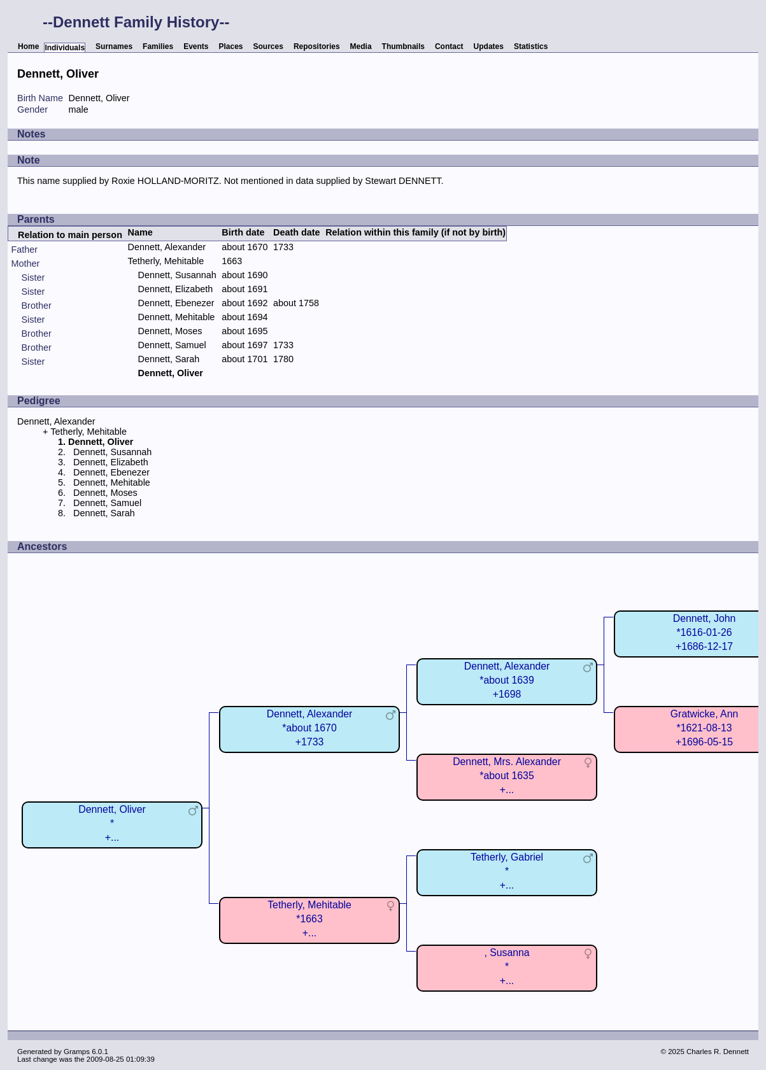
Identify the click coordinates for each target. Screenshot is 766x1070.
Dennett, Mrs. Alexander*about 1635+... (507, 775)
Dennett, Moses (170, 331)
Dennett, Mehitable (176, 317)
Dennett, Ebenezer (176, 303)
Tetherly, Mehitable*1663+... (309, 918)
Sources (268, 46)
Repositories (317, 46)
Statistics (531, 46)
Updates (489, 46)
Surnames (114, 46)
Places (230, 46)
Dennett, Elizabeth (175, 289)
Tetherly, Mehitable (166, 261)
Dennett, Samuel (172, 345)
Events (195, 46)
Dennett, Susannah (177, 275)
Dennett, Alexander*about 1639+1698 (507, 680)
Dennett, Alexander (167, 247)
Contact (449, 46)
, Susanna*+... (506, 966)
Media (361, 46)
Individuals (65, 47)
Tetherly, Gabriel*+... (507, 871)
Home (28, 46)
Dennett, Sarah (169, 359)
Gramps (77, 1051)
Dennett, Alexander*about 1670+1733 (310, 727)
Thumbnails (403, 46)
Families (158, 46)
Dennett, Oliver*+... (112, 823)
